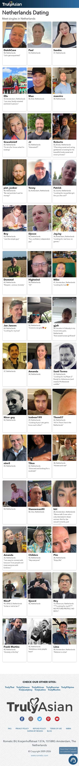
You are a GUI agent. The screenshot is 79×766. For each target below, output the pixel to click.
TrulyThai (9, 687)
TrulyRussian (52, 687)
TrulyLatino (40, 690)
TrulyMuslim (54, 690)
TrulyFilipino (67, 687)
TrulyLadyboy (25, 690)
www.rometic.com (39, 756)
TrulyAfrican (38, 687)
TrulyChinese (23, 687)
